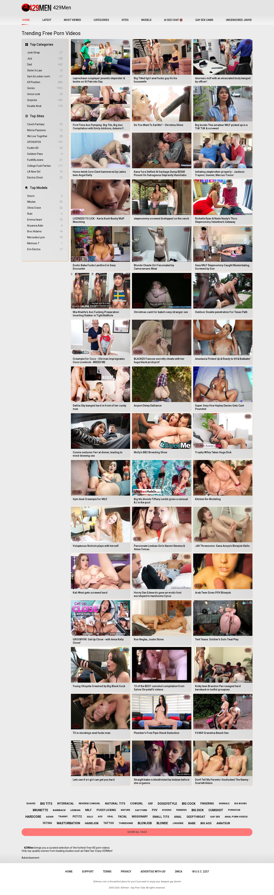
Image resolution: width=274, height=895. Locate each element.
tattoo (108, 823)
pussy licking (106, 810)
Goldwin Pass (45, 154)
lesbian (75, 810)
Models (146, 19)
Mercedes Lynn (45, 237)
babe (192, 823)
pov (154, 810)
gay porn (141, 810)
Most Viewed (72, 19)
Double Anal (45, 106)
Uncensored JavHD (239, 19)
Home (69, 871)
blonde (162, 823)
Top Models (38, 188)
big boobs (240, 803)
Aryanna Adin (45, 225)
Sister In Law (45, 70)
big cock (188, 803)
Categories (101, 19)
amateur (223, 823)
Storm (45, 196)
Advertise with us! (153, 871)
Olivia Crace (45, 207)
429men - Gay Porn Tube (132, 887)
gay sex (215, 816)
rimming (181, 810)
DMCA (178, 871)
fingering (207, 803)
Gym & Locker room (45, 76)
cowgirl (136, 803)
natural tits (115, 803)
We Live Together (45, 136)
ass (100, 816)
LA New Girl (45, 171)
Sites (125, 19)
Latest (46, 19)
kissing (166, 810)
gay (150, 803)
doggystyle (167, 803)
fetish (47, 823)
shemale (224, 803)
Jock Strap (45, 52)
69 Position (45, 82)
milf (88, 810)
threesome (126, 823)
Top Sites (37, 116)
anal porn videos (236, 816)
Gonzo (45, 88)
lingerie (178, 823)
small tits (160, 816)
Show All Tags (137, 832)
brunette (40, 810)
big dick (198, 810)
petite (77, 816)
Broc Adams (45, 231)
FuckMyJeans (45, 160)
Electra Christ (45, 177)
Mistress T (45, 243)
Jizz (45, 58)
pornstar (234, 810)
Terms (107, 871)
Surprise (45, 100)
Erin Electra (45, 249)
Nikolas (45, 201)
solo (90, 816)
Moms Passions (45, 130)
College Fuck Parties (45, 165)
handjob (91, 823)
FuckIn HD (45, 148)
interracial (65, 803)
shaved (30, 803)
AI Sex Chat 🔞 (173, 19)
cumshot (215, 810)
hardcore (33, 816)
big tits (46, 803)
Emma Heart (45, 219)
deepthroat (196, 816)
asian (49, 816)
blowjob (145, 823)
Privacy (126, 871)
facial (122, 816)
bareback (59, 810)
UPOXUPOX (45, 142)
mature (125, 810)
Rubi (45, 213)
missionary (140, 816)
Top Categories (41, 44)
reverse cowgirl (89, 803)
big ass (206, 823)
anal (178, 816)
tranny (63, 816)
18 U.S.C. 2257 (200, 871)
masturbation (68, 823)
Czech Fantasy (45, 124)
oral (110, 816)
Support (88, 871)
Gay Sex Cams (204, 19)
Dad (45, 64)
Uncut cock (45, 94)
